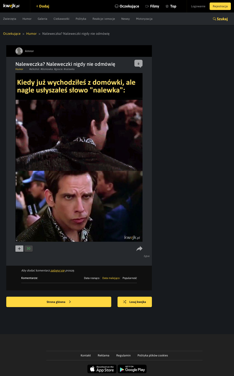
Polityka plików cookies (153, 355)
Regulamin (123, 355)
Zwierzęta (9, 18)
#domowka (47, 69)
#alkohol (34, 69)
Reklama (103, 355)
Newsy (125, 18)
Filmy (154, 6)
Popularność (130, 278)
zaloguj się (57, 270)
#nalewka (69, 69)
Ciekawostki (61, 18)
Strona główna (59, 302)
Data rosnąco (91, 278)
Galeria (42, 18)
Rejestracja (220, 6)
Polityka (81, 18)
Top (173, 6)
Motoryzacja (144, 18)
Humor (27, 18)
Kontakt (86, 355)
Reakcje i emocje (104, 18)
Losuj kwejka (134, 302)
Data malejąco (111, 278)
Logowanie (198, 6)
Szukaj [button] (222, 19)
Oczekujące (129, 6)
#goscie (58, 69)
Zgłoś (147, 256)
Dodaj (44, 6)
